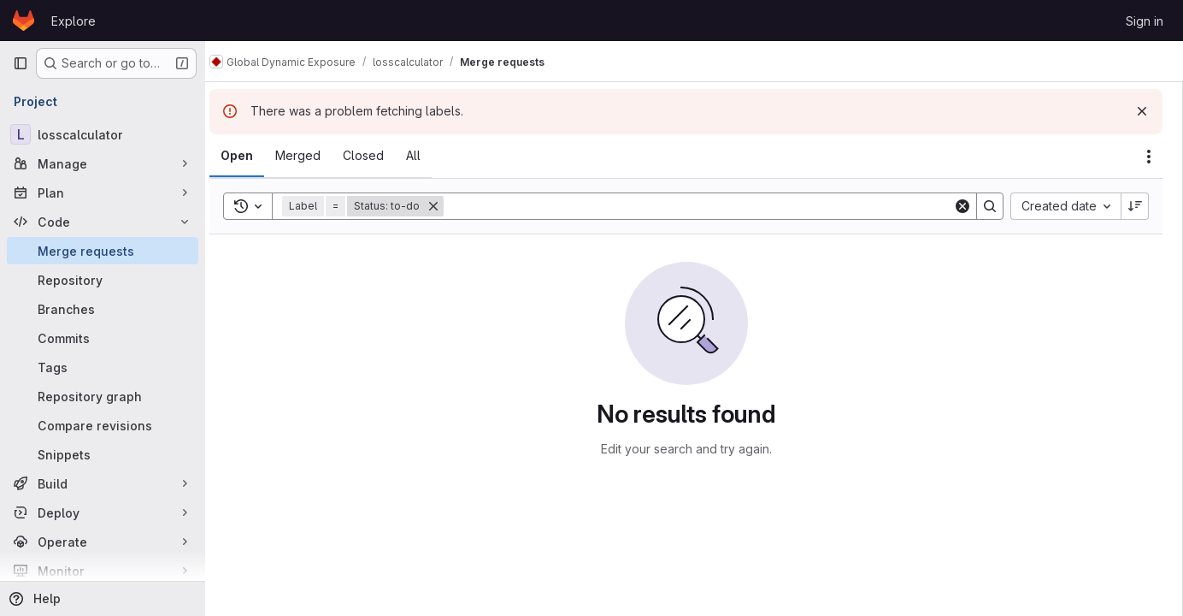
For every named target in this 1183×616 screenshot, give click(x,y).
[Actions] (1148, 156)
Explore (73, 21)
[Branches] (102, 309)
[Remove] (449, 206)
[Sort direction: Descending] (1135, 206)
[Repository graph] (102, 396)
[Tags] (102, 367)
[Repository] (102, 279)
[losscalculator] (102, 134)
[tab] (253, 155)
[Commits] (102, 338)
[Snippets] (102, 454)
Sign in (1144, 21)
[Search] (706, 206)
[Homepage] (23, 20)
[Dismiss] (1142, 111)
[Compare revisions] (102, 425)
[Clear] (962, 206)
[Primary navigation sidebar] (20, 63)
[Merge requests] (102, 250)
